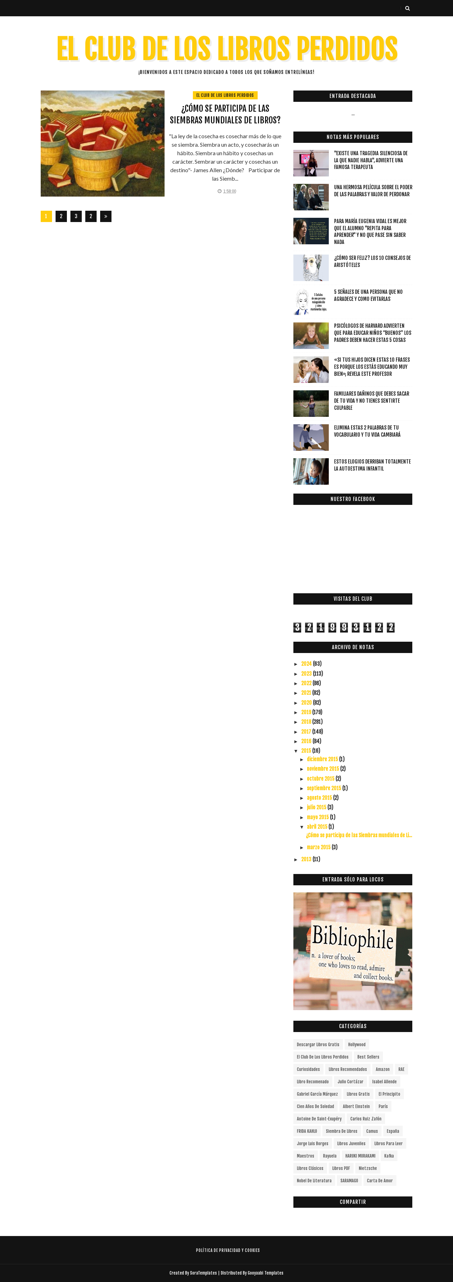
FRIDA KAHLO (307, 1131)
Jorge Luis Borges (312, 1143)
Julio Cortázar (350, 1081)
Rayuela (330, 1156)
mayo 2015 (318, 817)
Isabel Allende (384, 1081)
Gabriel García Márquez (317, 1094)
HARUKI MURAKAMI (360, 1156)
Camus (372, 1131)
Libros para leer (388, 1143)
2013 (306, 859)
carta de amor (380, 1180)
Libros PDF (341, 1168)
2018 (306, 722)
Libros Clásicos (310, 1168)
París (383, 1106)
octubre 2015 (321, 779)
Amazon (383, 1069)
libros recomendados (348, 1069)
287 (91, 217)
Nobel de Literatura (314, 1180)
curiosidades (308, 1069)
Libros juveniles (351, 1143)
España (393, 1131)
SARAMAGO (349, 1180)
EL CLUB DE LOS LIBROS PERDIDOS (226, 50)
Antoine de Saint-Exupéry (319, 1118)
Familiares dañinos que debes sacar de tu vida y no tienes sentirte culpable (371, 400)
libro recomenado (313, 1081)
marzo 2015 (319, 847)
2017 (306, 732)
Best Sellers (368, 1057)
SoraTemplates (203, 1273)
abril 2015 (317, 827)
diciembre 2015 (323, 759)
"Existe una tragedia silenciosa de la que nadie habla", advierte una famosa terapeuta (371, 160)
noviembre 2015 (323, 769)
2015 (306, 751)
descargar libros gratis (318, 1044)
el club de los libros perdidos (225, 95)
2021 (306, 693)
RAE (401, 1069)
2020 (307, 703)
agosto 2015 (320, 798)
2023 (307, 674)
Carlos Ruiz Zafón (366, 1118)
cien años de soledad (315, 1106)
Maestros (305, 1156)
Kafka (389, 1156)
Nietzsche (368, 1168)
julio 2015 (317, 807)
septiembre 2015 (324, 788)
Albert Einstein (356, 1106)
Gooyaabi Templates (265, 1273)
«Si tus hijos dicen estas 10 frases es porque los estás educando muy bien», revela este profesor (372, 367)
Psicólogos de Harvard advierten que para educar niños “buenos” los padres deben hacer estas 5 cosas (372, 333)
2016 (306, 741)
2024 (307, 664)
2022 (306, 683)
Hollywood (357, 1044)
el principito (389, 1094)
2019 (306, 712)
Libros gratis (358, 1094)
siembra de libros (341, 1131)
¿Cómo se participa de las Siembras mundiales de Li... (359, 835)
